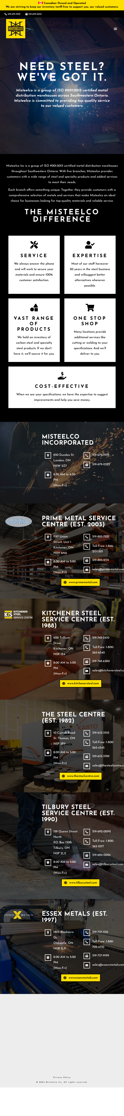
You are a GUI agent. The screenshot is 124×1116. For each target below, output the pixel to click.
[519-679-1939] (6, 14)
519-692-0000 (102, 833)
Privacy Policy (62, 1080)
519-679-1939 (14, 14)
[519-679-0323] (26, 14)
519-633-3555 (101, 732)
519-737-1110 (101, 934)
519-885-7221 (101, 536)
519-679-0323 (35, 14)
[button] (115, 28)
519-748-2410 (101, 637)
